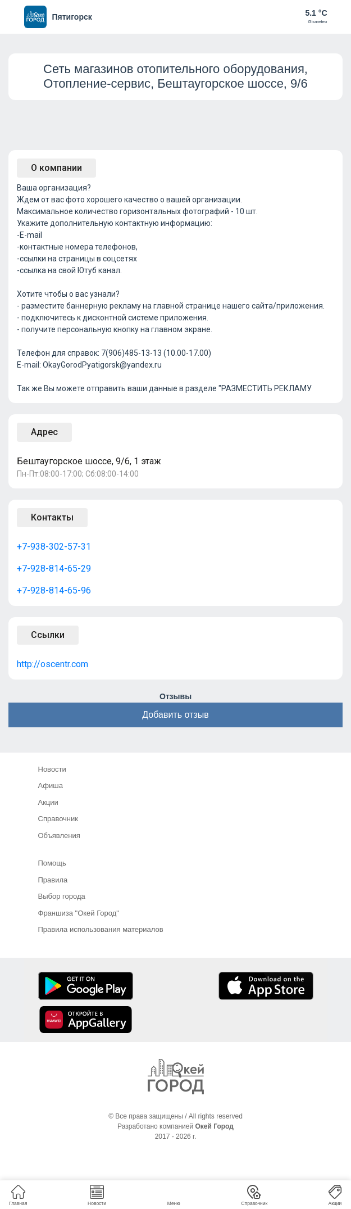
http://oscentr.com (52, 664)
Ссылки (48, 635)
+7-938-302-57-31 (54, 546)
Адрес (44, 432)
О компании (56, 167)
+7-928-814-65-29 (54, 568)
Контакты (52, 517)
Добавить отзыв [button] (175, 714)
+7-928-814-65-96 (54, 590)
